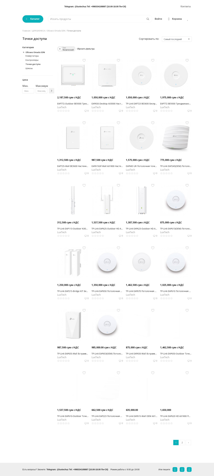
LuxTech (61, 107)
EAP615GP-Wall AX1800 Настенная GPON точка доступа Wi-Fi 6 (107, 166)
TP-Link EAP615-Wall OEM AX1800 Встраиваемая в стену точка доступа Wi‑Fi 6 (141, 416)
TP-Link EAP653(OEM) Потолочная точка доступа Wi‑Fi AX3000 (107, 353)
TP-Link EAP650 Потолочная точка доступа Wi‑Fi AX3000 (107, 291)
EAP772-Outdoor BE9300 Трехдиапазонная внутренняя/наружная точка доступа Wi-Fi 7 (73, 103)
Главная (26, 30)
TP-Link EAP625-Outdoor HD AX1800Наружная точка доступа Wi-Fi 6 (107, 228)
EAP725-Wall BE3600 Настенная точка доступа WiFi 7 (73, 166)
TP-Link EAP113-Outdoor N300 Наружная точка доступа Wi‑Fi (73, 228)
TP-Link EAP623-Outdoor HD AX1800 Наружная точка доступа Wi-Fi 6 (141, 228)
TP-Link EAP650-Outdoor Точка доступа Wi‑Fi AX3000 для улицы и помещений (176, 353)
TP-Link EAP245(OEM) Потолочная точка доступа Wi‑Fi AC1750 (176, 166)
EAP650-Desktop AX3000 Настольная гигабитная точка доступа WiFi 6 (107, 103)
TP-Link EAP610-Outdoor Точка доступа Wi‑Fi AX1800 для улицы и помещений (73, 416)
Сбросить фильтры (86, 49)
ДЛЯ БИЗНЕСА (38, 30)
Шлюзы (29, 68)
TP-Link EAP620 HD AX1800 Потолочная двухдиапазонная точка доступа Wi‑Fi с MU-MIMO (176, 416)
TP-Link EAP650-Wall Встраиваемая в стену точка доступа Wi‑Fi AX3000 (141, 353)
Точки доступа (33, 64)
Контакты (186, 6)
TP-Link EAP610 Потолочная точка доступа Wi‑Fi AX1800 (176, 291)
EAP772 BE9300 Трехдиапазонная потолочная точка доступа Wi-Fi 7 (176, 103)
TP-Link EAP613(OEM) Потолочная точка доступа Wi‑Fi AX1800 (176, 228)
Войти (158, 19)
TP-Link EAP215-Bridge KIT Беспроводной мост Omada (73, 291)
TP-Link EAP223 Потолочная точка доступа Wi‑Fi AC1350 (107, 416)
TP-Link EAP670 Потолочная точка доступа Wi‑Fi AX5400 (141, 291)
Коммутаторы (32, 56)
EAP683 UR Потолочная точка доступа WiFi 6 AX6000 (141, 166)
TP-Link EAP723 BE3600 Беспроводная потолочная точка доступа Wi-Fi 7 (141, 103)
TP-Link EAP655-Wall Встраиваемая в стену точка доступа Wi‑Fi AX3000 (73, 353)
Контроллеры (32, 60)
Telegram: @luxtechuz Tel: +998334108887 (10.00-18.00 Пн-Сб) (95, 6)
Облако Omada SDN (56, 30)
